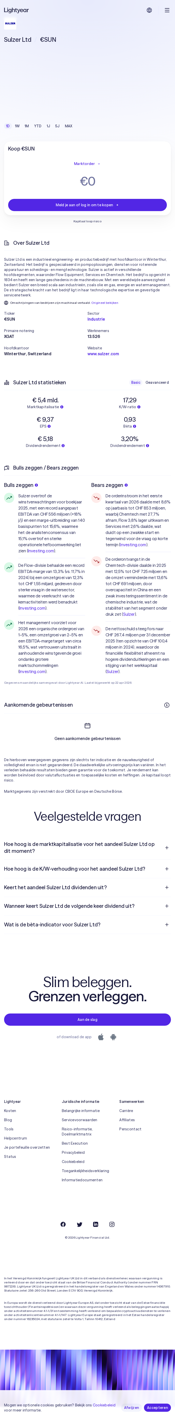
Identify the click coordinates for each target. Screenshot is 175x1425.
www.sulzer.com (103, 353)
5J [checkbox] (57, 126)
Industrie (96, 319)
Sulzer (129, 614)
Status (10, 1175)
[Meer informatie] (167, 705)
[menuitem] (87, 866)
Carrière (126, 1129)
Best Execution (75, 1161)
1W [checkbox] (17, 126)
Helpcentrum (15, 1156)
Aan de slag (87, 1038)
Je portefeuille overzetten (27, 1165)
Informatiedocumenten (82, 1198)
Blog (8, 1138)
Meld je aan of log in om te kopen (87, 205)
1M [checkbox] (27, 126)
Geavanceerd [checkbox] (157, 382)
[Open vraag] (167, 866)
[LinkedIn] (96, 1243)
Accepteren (157, 1407)
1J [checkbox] (48, 126)
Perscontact (130, 1147)
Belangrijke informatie (81, 1129)
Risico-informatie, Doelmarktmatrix (77, 1150)
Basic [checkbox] (135, 382)
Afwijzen (131, 1407)
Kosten (10, 1129)
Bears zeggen (109, 485)
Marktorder (87, 163)
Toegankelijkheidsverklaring (85, 1189)
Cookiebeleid (73, 1180)
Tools (8, 1147)
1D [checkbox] (8, 126)
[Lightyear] (17, 10)
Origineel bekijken (104, 303)
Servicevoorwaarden (79, 1138)
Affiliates (127, 1138)
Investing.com (41, 550)
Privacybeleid (73, 1171)
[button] (46, 313)
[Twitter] (79, 1243)
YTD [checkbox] (38, 126)
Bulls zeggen (21, 485)
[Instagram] (112, 1243)
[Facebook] (63, 1243)
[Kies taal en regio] (149, 10)
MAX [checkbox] (68, 126)
